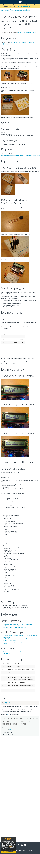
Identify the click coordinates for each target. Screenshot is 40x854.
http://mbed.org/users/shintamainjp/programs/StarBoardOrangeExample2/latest (20, 155)
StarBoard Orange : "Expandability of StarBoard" (15, 627)
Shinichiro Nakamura (23, 32)
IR (33, 32)
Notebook (14, 9)
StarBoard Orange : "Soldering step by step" (13, 625)
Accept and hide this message (9, 851)
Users (2, 9)
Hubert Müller (6, 702)
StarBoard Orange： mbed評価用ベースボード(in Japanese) (17, 624)
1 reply (29, 32)
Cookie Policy (10, 846)
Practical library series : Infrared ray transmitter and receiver (17, 651)
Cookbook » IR (6, 653)
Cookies (24, 850)
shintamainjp (8, 9)
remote (35, 32)
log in (8, 714)
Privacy (20, 850)
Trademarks (29, 850)
